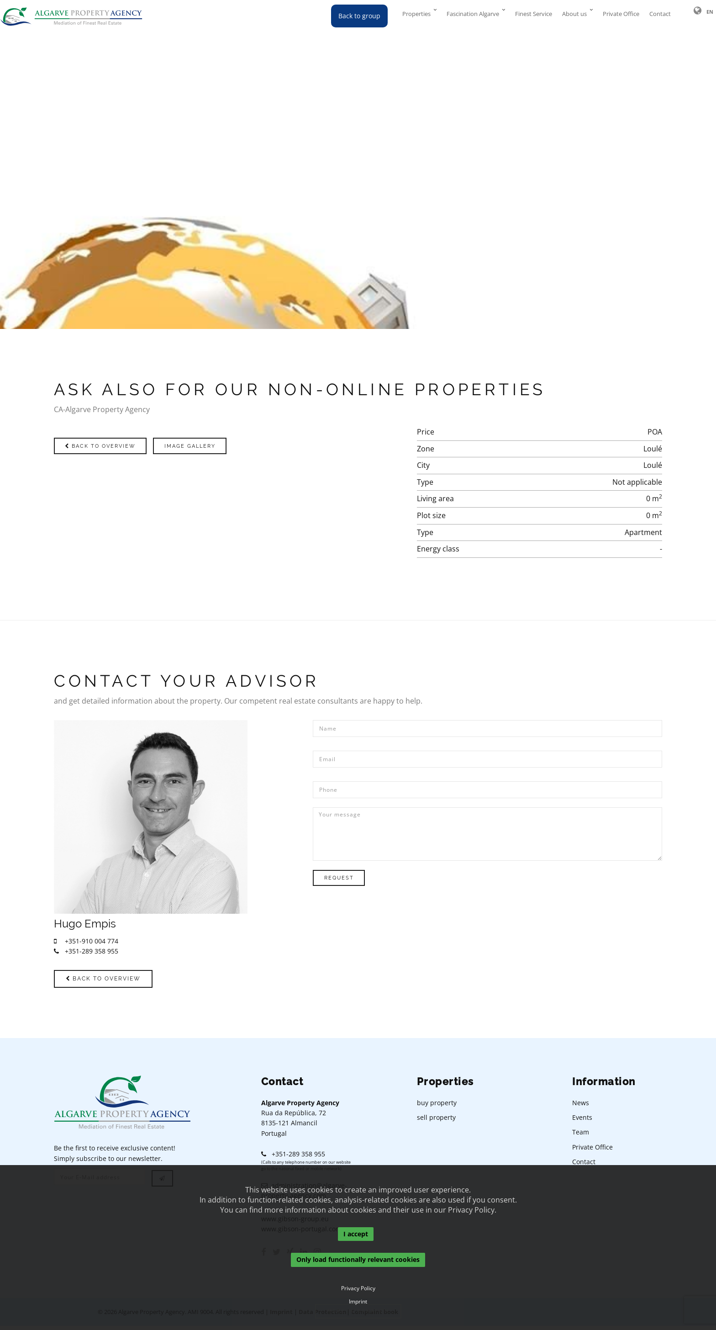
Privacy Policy (358, 1288)
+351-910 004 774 (86, 941)
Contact (660, 16)
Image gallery (223, 445)
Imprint (358, 1301)
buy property (437, 1106)
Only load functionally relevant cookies (358, 1260)
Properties (416, 16)
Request (347, 877)
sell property (436, 1122)
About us (574, 16)
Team (580, 1136)
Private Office (621, 16)
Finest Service (533, 16)
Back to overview (112, 445)
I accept (355, 1233)
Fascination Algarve (473, 16)
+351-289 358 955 (86, 951)
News (580, 1106)
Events (582, 1122)
